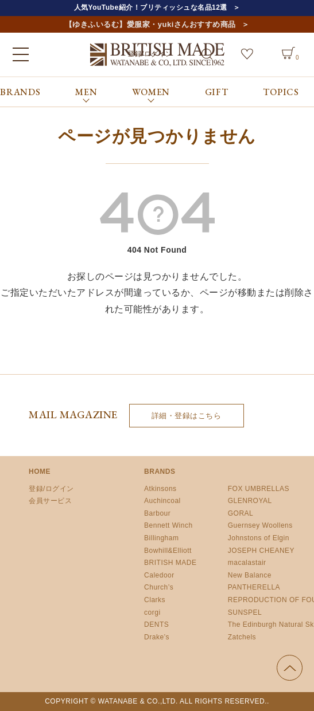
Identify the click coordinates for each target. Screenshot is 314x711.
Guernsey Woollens (260, 525)
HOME (40, 472)
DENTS (156, 624)
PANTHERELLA (254, 587)
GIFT (216, 92)
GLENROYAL (250, 501)
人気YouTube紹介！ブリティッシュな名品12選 (150, 7)
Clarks (154, 600)
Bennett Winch (168, 525)
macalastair (247, 563)
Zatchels (242, 637)
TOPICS (281, 92)
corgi (152, 612)
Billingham (161, 538)
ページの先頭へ (290, 668)
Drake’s (156, 637)
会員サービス (50, 501)
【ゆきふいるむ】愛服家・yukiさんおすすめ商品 (150, 24)
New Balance (250, 575)
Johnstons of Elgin (258, 538)
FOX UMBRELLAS (258, 489)
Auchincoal (162, 501)
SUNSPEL (245, 612)
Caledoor (159, 575)
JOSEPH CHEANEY (261, 551)
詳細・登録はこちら (187, 416)
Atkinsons (160, 489)
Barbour (157, 513)
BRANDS (20, 92)
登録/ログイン (51, 489)
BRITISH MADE (170, 563)
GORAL (241, 513)
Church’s (158, 587)
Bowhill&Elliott (168, 551)
